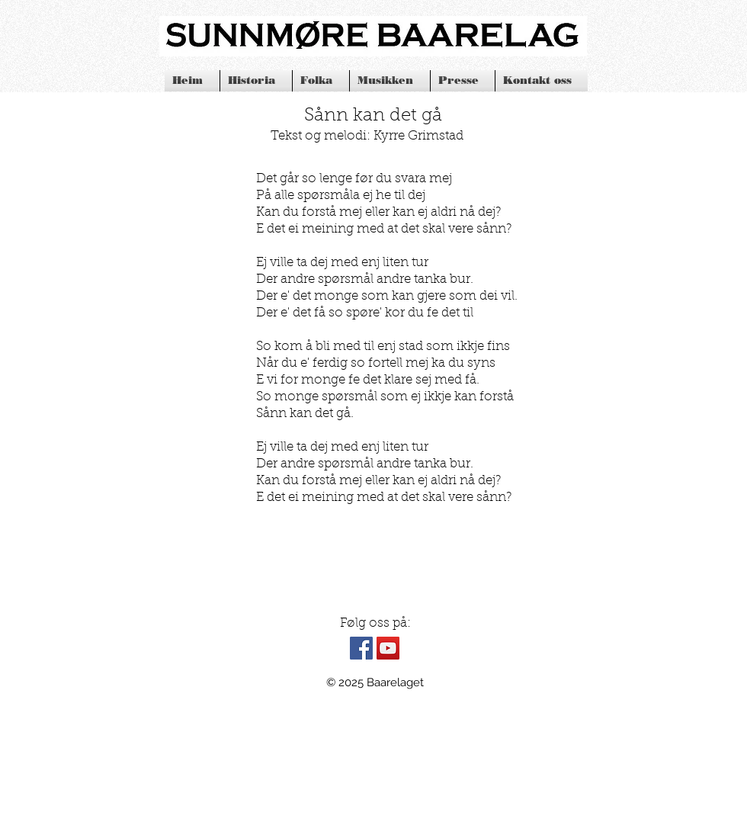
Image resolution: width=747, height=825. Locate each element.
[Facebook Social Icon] (361, 648)
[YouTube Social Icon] (388, 648)
